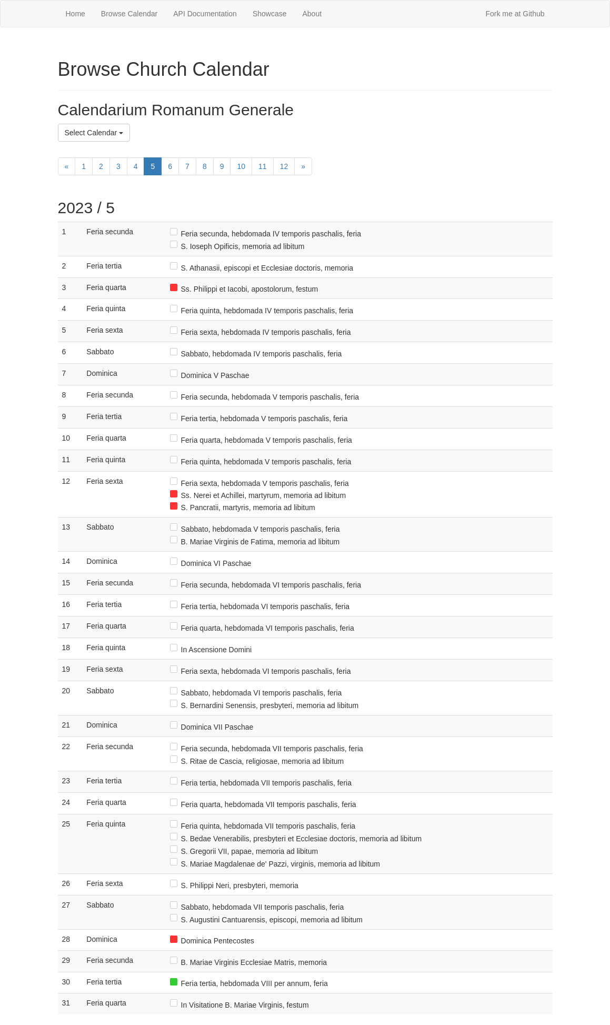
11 (262, 166)
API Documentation (205, 13)
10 (241, 166)
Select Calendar (94, 132)
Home (75, 13)
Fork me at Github (514, 13)
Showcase (270, 13)
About (312, 13)
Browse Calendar (129, 13)
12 (284, 166)
